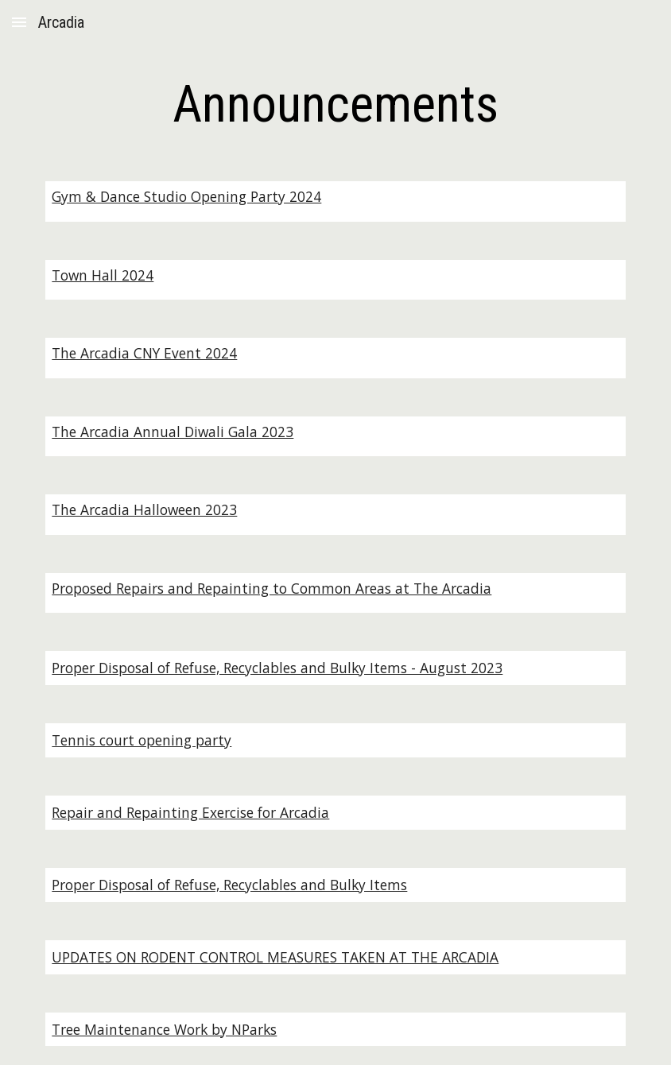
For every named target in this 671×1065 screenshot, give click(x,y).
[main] (335, 105)
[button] (19, 22)
